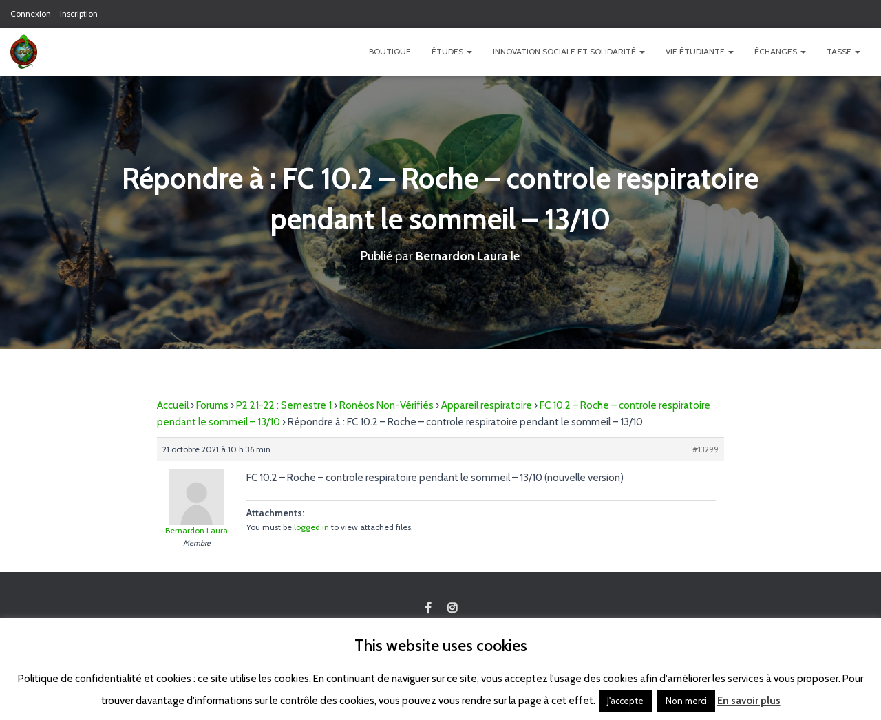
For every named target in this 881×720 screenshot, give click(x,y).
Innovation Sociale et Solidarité (569, 51)
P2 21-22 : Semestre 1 (284, 405)
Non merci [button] (686, 700)
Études (452, 51)
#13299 (705, 449)
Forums (212, 405)
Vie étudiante (700, 51)
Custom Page (428, 608)
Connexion (30, 13)
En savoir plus (749, 701)
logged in (311, 527)
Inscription (79, 13)
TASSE (843, 51)
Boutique (390, 51)
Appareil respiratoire (486, 405)
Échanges (780, 51)
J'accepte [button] (625, 700)
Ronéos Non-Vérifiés (386, 405)
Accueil (173, 405)
